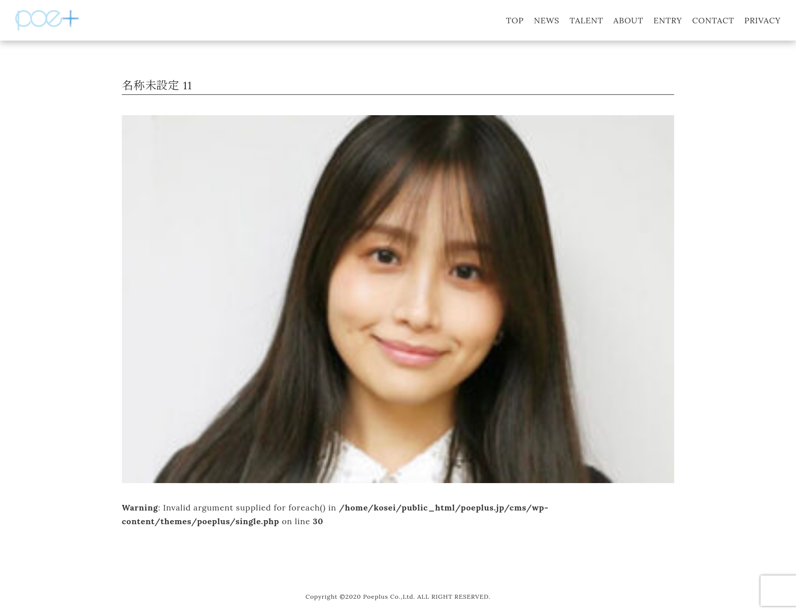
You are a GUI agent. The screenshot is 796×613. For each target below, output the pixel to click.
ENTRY (667, 20)
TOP (515, 20)
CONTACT (713, 20)
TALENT (586, 20)
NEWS (546, 20)
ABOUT (628, 20)
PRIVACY (762, 20)
